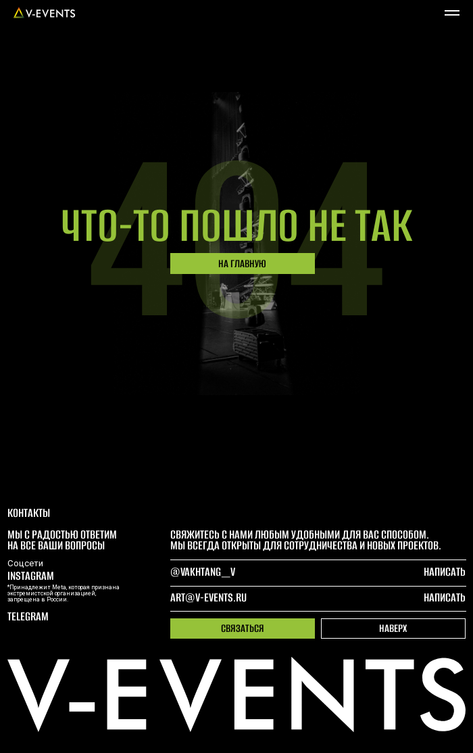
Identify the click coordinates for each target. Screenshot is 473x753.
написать (445, 597)
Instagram (30, 576)
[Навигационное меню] (452, 13)
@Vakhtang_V (202, 572)
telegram (28, 616)
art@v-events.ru (208, 597)
